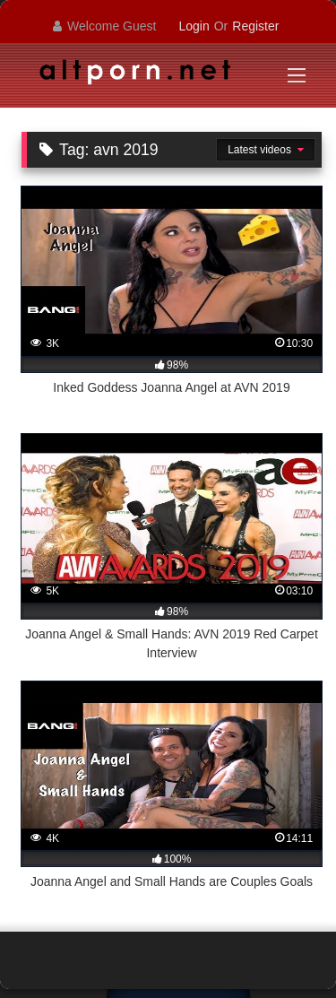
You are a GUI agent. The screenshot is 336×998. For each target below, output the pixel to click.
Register (255, 26)
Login (193, 26)
